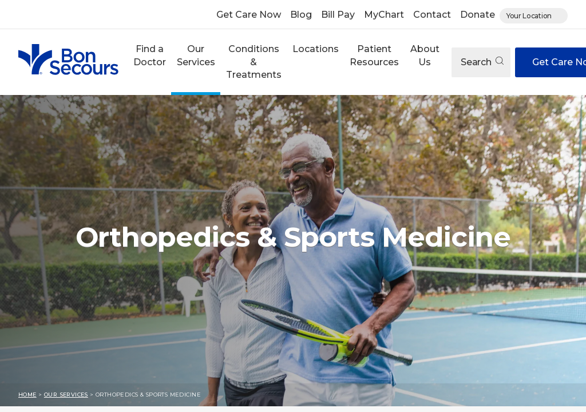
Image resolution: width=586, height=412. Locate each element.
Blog (301, 14)
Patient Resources (374, 55)
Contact (432, 14)
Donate (477, 14)
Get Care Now (248, 14)
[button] (149, 62)
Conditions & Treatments (254, 61)
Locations (315, 48)
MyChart (384, 14)
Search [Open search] (482, 62)
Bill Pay (338, 14)
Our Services (196, 55)
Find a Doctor (149, 55)
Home (27, 394)
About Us (425, 55)
